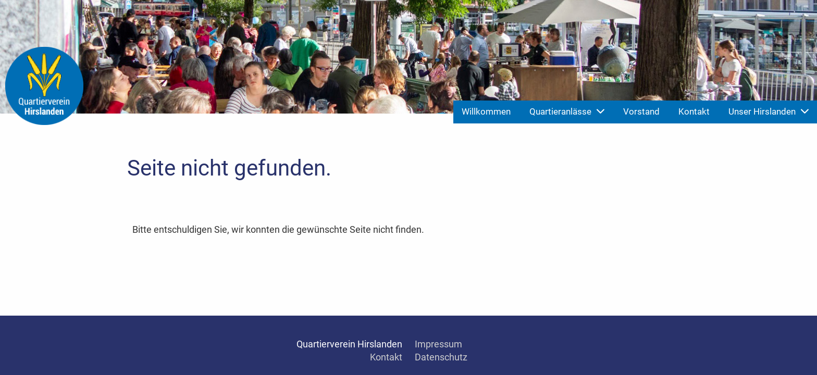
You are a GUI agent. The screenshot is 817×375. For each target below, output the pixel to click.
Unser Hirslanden (768, 111)
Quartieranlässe (566, 111)
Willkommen (486, 111)
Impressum (438, 344)
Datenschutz (441, 357)
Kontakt (694, 111)
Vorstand (641, 111)
